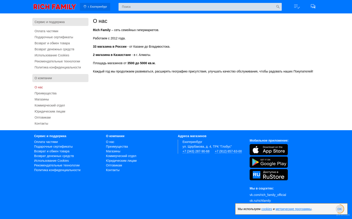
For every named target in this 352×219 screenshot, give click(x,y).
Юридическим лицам (50, 111)
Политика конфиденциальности (58, 67)
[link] (54, 7)
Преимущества (46, 93)
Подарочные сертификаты (54, 37)
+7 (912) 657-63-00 (228, 151)
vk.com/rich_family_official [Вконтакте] (268, 195)
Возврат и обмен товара (52, 43)
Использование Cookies (52, 55)
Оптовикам (43, 117)
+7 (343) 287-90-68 (196, 151)
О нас (39, 87)
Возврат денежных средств (54, 49)
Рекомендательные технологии (57, 61)
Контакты (41, 123)
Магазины (42, 99)
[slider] (339, 208)
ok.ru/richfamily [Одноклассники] (260, 200)
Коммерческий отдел (50, 105)
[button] (297, 6)
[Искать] (278, 7)
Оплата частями (46, 31)
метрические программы (293, 209)
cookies (266, 209)
